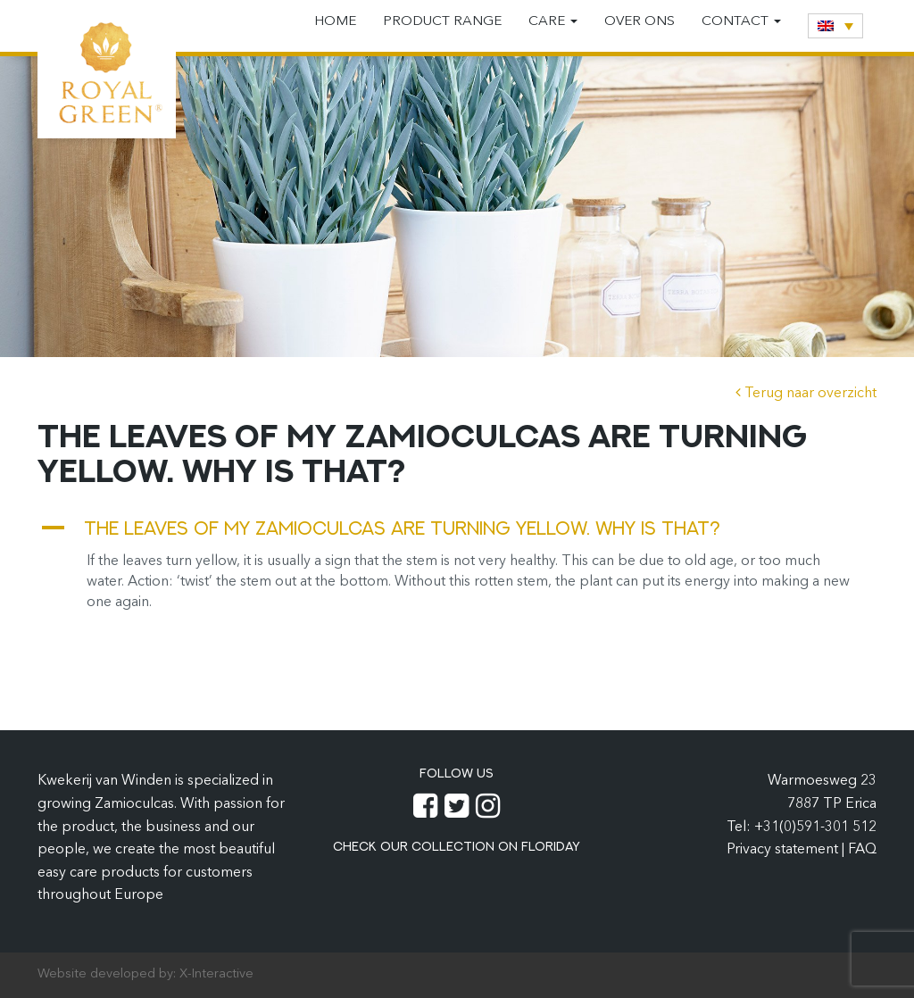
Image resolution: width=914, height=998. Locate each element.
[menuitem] (835, 25)
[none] (835, 25)
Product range (442, 22)
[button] (457, 528)
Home (335, 22)
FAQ (862, 850)
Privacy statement (784, 850)
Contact (741, 22)
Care (552, 22)
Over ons (639, 22)
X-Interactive (216, 974)
